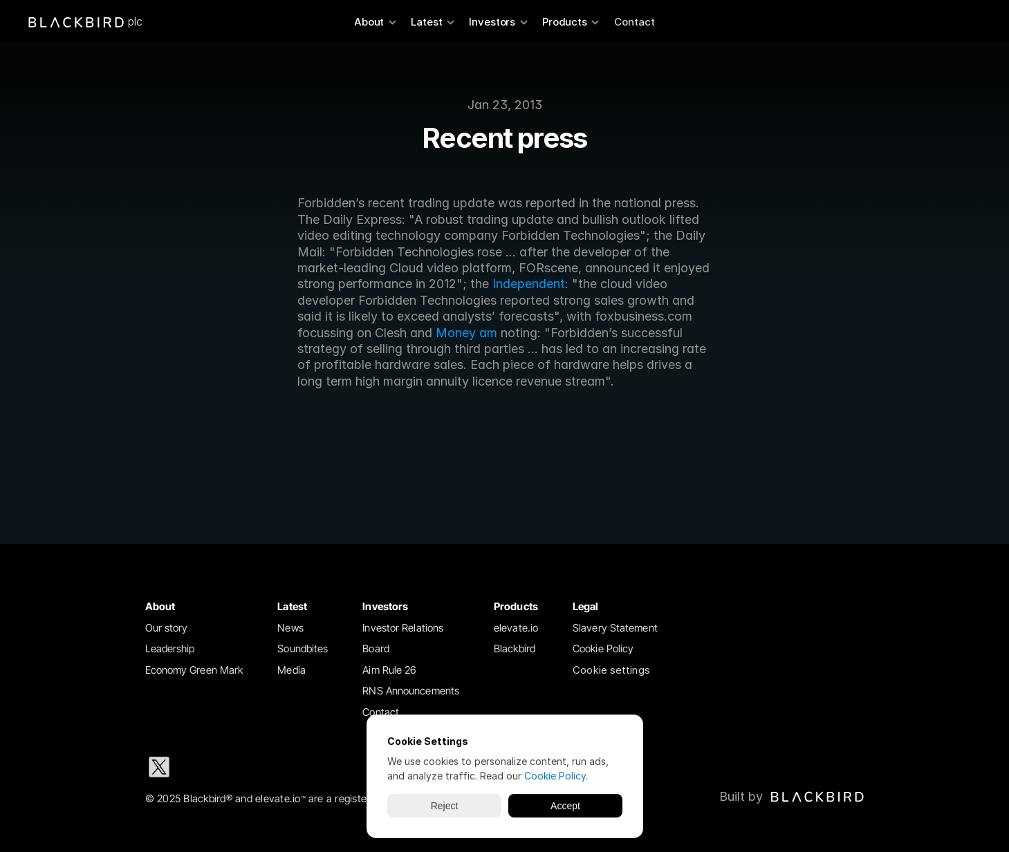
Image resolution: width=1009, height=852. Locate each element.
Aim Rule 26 (389, 669)
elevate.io (516, 627)
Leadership (170, 648)
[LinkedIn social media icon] (203, 767)
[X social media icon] (159, 767)
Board (375, 648)
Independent (528, 283)
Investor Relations (402, 627)
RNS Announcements (410, 690)
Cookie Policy (603, 648)
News (290, 627)
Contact (634, 21)
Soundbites (302, 648)
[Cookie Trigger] (611, 671)
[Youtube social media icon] (336, 767)
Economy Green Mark (194, 669)
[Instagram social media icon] (247, 767)
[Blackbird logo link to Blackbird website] (791, 797)
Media (291, 669)
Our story (166, 627)
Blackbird (514, 648)
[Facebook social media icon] (292, 767)
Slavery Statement (615, 627)
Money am (466, 332)
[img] (817, 796)
